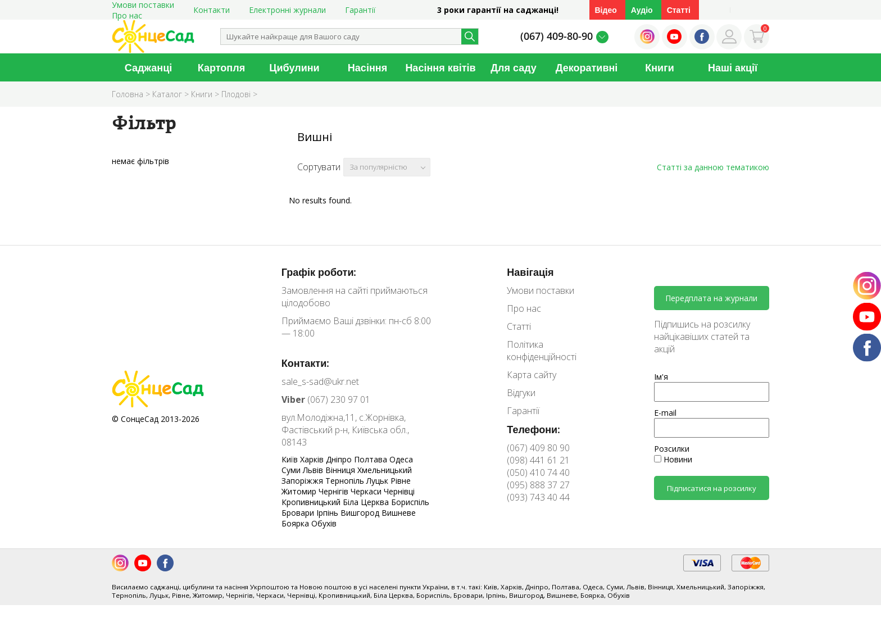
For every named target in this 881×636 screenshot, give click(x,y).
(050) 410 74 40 (538, 472)
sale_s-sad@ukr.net (320, 381)
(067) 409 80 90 (538, 448)
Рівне (400, 480)
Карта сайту (531, 375)
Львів (314, 470)
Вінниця (341, 470)
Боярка (296, 523)
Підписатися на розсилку (711, 488)
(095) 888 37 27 (538, 485)
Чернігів (335, 491)
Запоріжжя (303, 480)
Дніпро (340, 459)
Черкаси (367, 491)
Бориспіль (410, 502)
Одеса (401, 459)
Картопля (221, 67)
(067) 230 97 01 (325, 399)
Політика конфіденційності (541, 350)
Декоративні (587, 67)
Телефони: (533, 429)
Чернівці (399, 491)
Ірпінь (328, 512)
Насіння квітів (440, 67)
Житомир (300, 491)
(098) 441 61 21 (538, 460)
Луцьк (378, 480)
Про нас (127, 15)
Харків (313, 459)
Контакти (211, 9)
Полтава (371, 459)
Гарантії (360, 9)
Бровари (298, 512)
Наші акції (732, 67)
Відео (606, 9)
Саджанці (148, 67)
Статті (679, 9)
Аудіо (642, 9)
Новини (673, 459)
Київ (290, 459)
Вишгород (361, 512)
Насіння (367, 67)
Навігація (530, 272)
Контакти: (305, 363)
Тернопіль (345, 480)
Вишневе (399, 512)
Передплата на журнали (711, 298)
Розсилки (671, 448)
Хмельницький (384, 470)
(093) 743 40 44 (538, 497)
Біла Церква (367, 502)
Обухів (324, 523)
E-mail (665, 412)
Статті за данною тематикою (713, 167)
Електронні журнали (287, 9)
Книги (659, 67)
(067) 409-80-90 (556, 36)
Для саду (514, 67)
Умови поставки (540, 290)
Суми (292, 470)
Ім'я (661, 376)
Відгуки (521, 393)
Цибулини (294, 67)
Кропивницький (312, 502)
